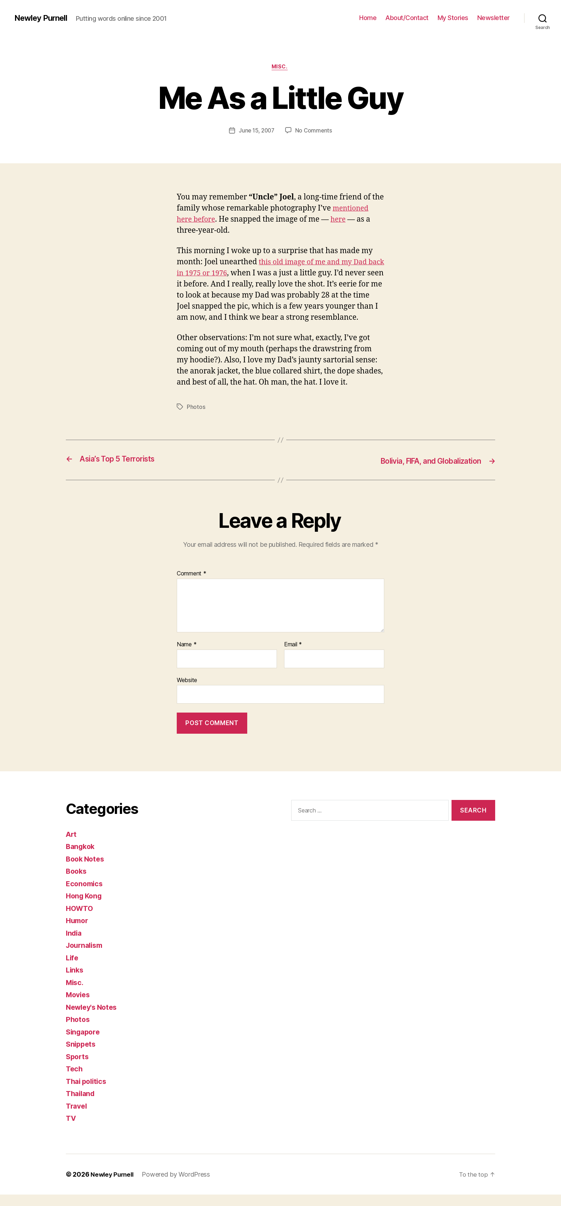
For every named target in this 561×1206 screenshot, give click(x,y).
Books (77, 882)
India (74, 944)
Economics (85, 895)
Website (187, 691)
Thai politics (88, 1092)
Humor (78, 932)
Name (186, 656)
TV (71, 1129)
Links (75, 981)
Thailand (81, 1105)
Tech (75, 1080)
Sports (78, 1067)
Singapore (84, 1043)
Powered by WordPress (179, 1186)
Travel (77, 1117)
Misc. (280, 67)
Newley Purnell (43, 18)
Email (293, 656)
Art (72, 845)
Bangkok (81, 858)
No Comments (314, 131)
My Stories (453, 17)
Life (72, 969)
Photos (196, 419)
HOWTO (80, 919)
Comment (191, 585)
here (342, 220)
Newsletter (493, 17)
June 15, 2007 (256, 131)
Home (367, 17)
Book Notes (86, 870)
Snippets (82, 1055)
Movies (79, 1006)
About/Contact (407, 17)
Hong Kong (85, 907)
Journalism (86, 956)
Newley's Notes (93, 1018)
